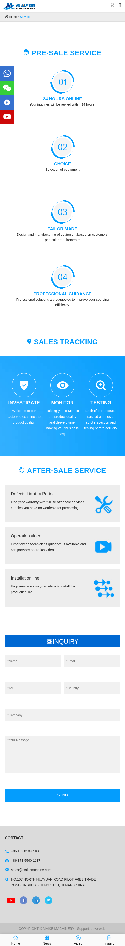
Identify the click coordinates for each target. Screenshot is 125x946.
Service (25, 17)
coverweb (98, 929)
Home (13, 17)
